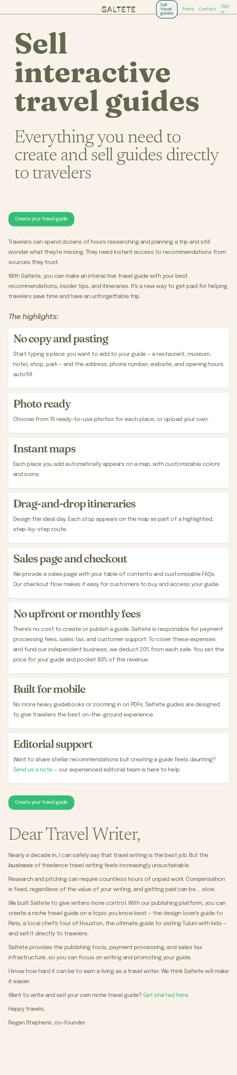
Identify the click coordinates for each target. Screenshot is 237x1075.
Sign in (225, 9)
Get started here (165, 995)
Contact (207, 9)
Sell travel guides (166, 9)
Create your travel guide (41, 219)
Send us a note (33, 770)
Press (188, 9)
